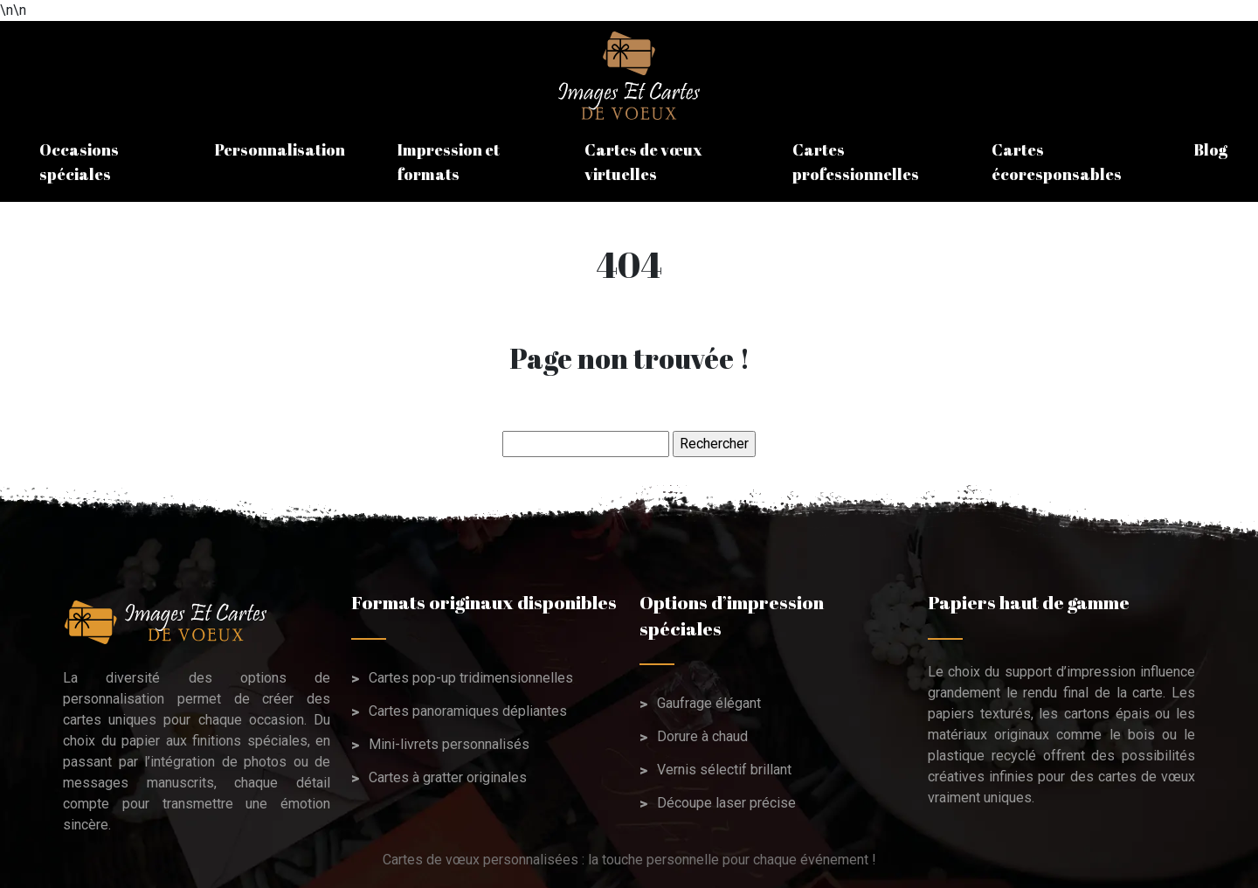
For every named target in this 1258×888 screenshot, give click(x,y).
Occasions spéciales (79, 161)
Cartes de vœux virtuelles (643, 161)
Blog (1210, 149)
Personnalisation (280, 149)
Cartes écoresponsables (1057, 161)
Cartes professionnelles (855, 161)
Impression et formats (448, 161)
